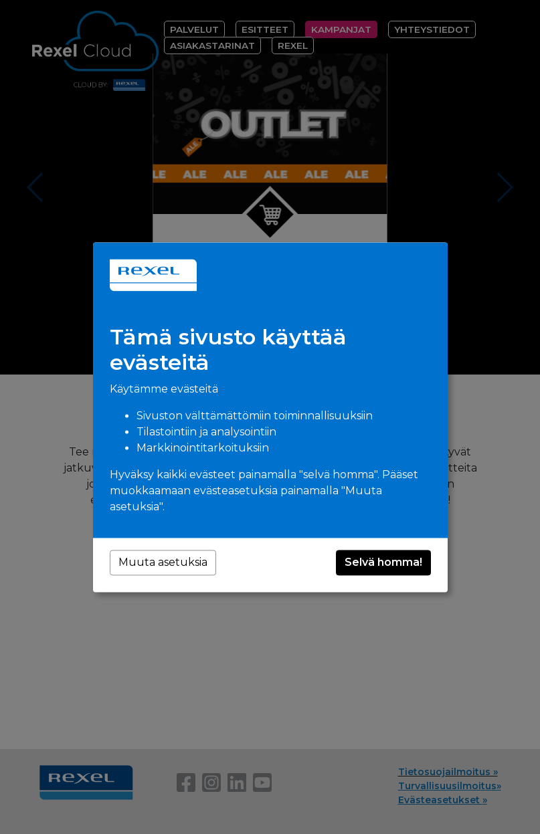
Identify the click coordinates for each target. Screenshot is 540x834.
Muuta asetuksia (162, 562)
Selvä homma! (383, 562)
